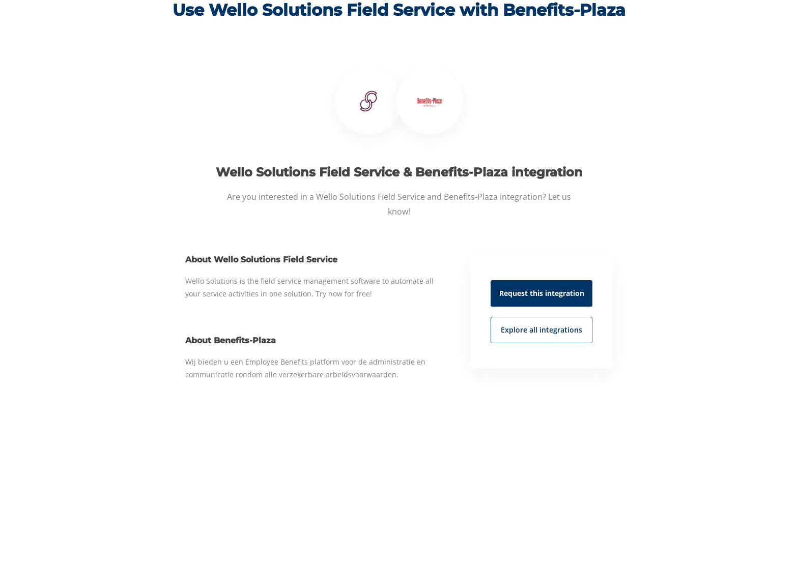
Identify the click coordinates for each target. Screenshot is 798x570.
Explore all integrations (541, 330)
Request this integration (541, 293)
